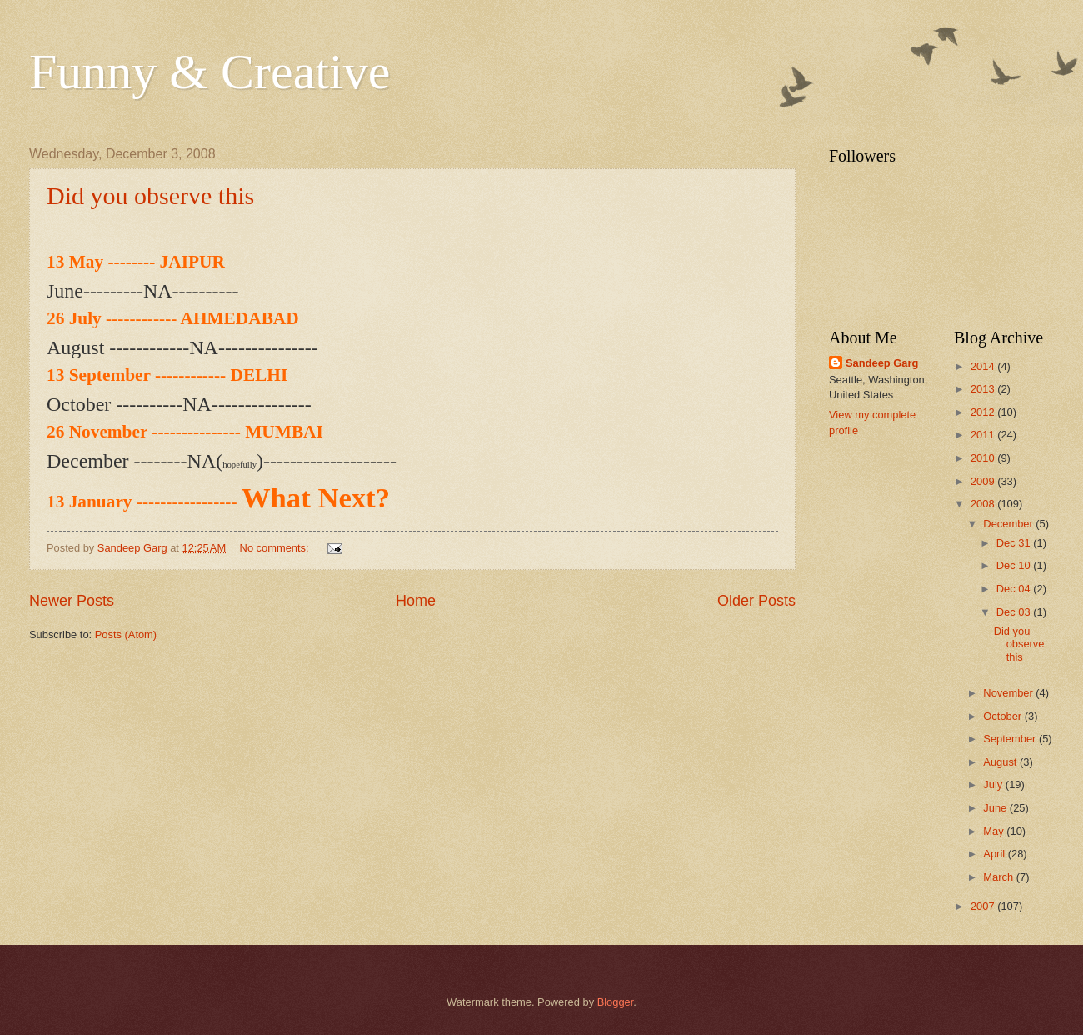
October (1003, 716)
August (1001, 762)
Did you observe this (150, 195)
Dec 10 (1014, 565)
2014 (984, 366)
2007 (984, 906)
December (1009, 524)
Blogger (615, 1002)
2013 (984, 388)
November (1009, 693)
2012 (984, 412)
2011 (984, 434)
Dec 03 (1014, 612)
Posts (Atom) (126, 634)
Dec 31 (1014, 543)
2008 (984, 504)
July (994, 784)
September (1011, 738)
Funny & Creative (209, 71)
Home (416, 600)
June (996, 808)
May (994, 831)
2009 (984, 481)
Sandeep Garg (882, 363)
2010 (984, 458)
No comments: (276, 548)
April (995, 854)
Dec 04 (1014, 588)
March (999, 877)
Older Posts (756, 600)
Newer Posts (71, 600)
